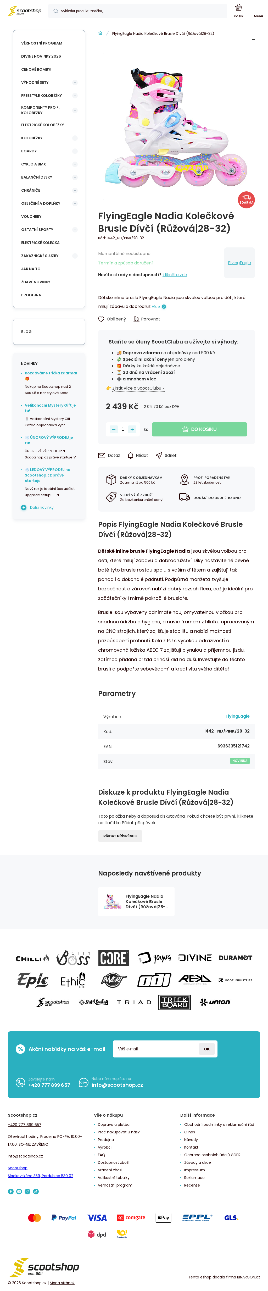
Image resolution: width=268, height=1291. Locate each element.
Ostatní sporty (37, 229)
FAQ (101, 1154)
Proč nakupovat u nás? (119, 1132)
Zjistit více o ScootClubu (136, 388)
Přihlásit (207, 1049)
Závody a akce (197, 1162)
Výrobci (104, 1147)
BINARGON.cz (248, 1277)
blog (26, 331)
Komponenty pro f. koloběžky (40, 110)
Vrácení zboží (110, 1170)
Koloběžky (31, 138)
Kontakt (191, 1147)
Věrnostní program (41, 43)
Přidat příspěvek (120, 836)
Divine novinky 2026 (41, 56)
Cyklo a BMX (33, 164)
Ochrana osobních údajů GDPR (212, 1154)
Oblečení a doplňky (40, 203)
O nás (189, 1132)
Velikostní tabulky (114, 1177)
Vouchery (31, 216)
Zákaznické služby (39, 255)
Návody (191, 1139)
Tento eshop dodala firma (212, 1277)
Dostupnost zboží (113, 1162)
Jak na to (31, 269)
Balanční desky (36, 177)
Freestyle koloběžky (41, 95)
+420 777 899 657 (49, 1085)
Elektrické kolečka (40, 242)
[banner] (24, 11)
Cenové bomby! (36, 69)
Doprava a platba (114, 1124)
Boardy (29, 151)
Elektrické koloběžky (42, 125)
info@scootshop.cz (117, 1085)
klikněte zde (175, 275)
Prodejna (31, 295)
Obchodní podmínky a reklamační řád (219, 1124)
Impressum (194, 1170)
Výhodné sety (34, 82)
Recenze (192, 1185)
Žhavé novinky (35, 282)
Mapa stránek (62, 1283)
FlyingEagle (239, 263)
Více (156, 306)
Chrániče (30, 190)
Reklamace (194, 1177)
